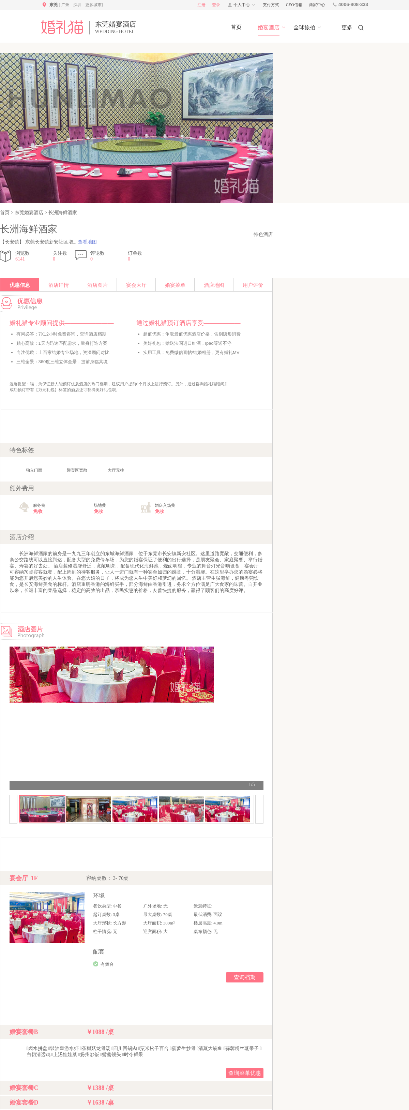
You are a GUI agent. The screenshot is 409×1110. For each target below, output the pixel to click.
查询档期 (245, 977)
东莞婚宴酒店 (28, 212)
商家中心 (317, 4)
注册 (201, 4)
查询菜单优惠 (244, 1073)
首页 (5, 212)
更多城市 (93, 4)
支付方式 (271, 4)
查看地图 (87, 242)
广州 (65, 4)
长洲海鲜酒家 (62, 212)
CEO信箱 (294, 4)
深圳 (77, 4)
